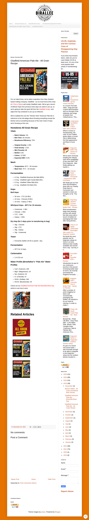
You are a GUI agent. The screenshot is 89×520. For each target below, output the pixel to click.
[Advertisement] (33, 44)
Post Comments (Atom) (28, 483)
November (69, 412)
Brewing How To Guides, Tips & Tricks (19, 26)
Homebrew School (37, 26)
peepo (43, 512)
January (68, 442)
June (67, 427)
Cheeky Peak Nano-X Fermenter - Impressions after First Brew (70, 175)
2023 (65, 383)
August (68, 421)
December (69, 386)
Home (10, 23)
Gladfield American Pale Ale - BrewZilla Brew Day (71, 398)
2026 (65, 374)
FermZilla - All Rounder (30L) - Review (70, 257)
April (67, 433)
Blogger (57, 512)
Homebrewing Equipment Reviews (52, 23)
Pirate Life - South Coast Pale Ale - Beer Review (70, 313)
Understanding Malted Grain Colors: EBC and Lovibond (70, 124)
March (67, 436)
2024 (65, 380)
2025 (65, 377)
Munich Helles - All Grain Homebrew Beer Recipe (71, 390)
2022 (65, 446)
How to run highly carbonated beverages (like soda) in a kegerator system (70, 229)
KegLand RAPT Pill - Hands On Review (74, 150)
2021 (65, 449)
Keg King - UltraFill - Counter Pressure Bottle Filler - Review (70, 203)
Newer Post (15, 479)
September (69, 418)
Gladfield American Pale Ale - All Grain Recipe (71, 406)
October (68, 415)
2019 (65, 455)
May (67, 430)
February (68, 439)
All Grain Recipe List (20, 23)
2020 (65, 452)
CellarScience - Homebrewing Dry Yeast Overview (70, 99)
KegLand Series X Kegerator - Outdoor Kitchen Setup (70, 339)
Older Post (51, 479)
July (66, 424)
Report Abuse (67, 491)
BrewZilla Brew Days (34, 23)
